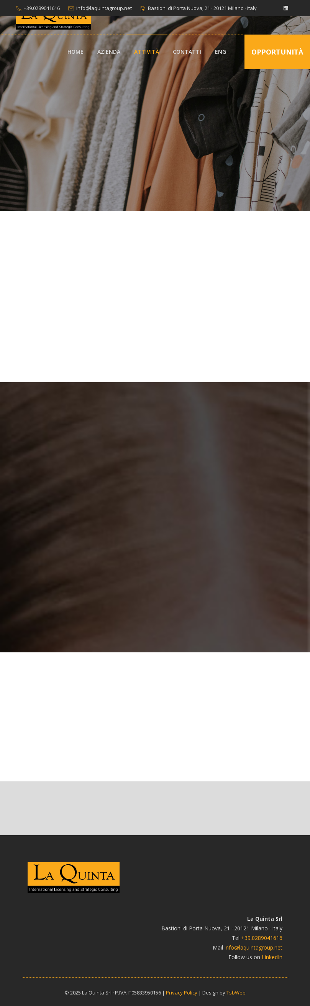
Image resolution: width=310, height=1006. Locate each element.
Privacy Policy (181, 992)
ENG (220, 51)
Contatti (187, 51)
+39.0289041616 (42, 8)
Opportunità (277, 51)
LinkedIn (272, 957)
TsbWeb (236, 992)
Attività (146, 51)
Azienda (108, 51)
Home (75, 51)
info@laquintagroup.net (104, 8)
